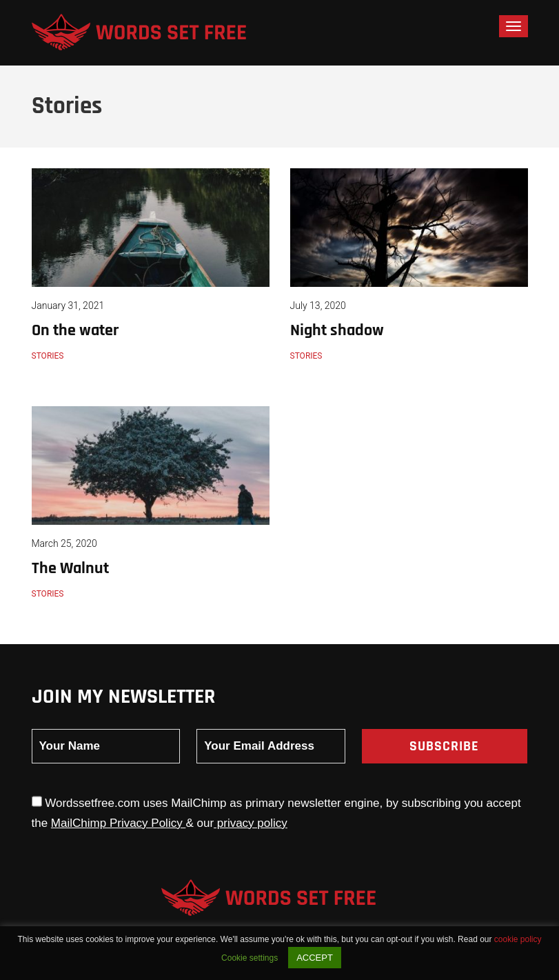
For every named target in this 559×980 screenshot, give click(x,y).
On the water (75, 330)
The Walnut (70, 568)
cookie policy (518, 939)
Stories (48, 356)
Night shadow (337, 330)
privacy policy (250, 823)
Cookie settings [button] (249, 958)
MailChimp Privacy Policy (118, 823)
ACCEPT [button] (314, 957)
